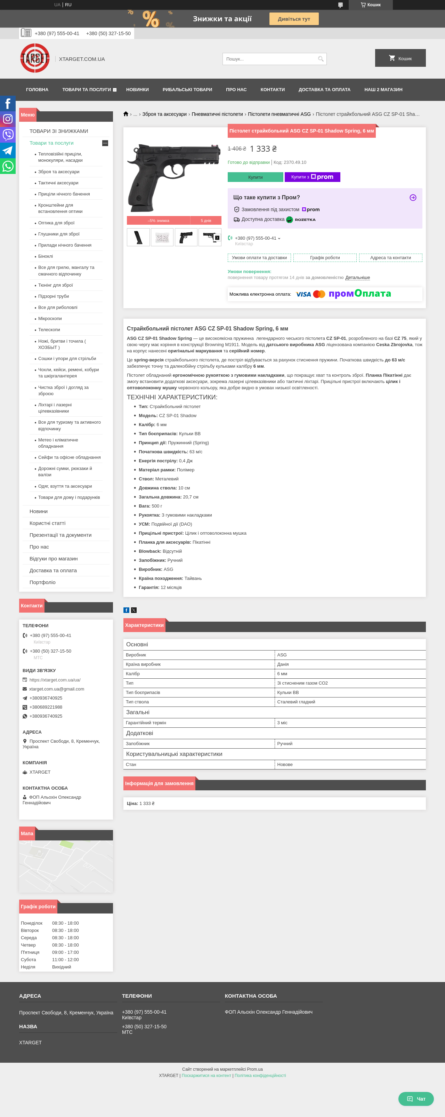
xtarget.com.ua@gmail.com (56, 689)
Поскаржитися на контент (206, 1075)
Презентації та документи (60, 535)
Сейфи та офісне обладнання (69, 457)
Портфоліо (43, 582)
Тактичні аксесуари (58, 182)
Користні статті (47, 523)
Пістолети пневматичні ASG (279, 114)
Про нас (236, 89)
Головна (37, 89)
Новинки (137, 89)
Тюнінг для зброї (55, 285)
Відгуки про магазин (54, 558)
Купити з (312, 177)
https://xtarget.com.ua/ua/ (55, 680)
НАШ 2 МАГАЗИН (383, 89)
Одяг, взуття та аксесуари (65, 486)
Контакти (273, 89)
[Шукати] (321, 59)
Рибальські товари (187, 89)
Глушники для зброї (59, 234)
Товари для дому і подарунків (69, 497)
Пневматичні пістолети (217, 114)
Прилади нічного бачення (64, 245)
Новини (39, 511)
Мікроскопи (50, 318)
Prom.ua (255, 1069)
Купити (255, 177)
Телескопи (49, 329)
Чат (416, 1099)
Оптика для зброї (56, 222)
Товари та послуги (86, 89)
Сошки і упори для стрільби (67, 358)
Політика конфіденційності (260, 1075)
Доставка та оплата (324, 89)
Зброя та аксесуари (165, 114)
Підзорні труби (53, 296)
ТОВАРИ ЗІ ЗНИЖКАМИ (59, 131)
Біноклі (45, 256)
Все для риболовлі (58, 307)
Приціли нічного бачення (64, 194)
